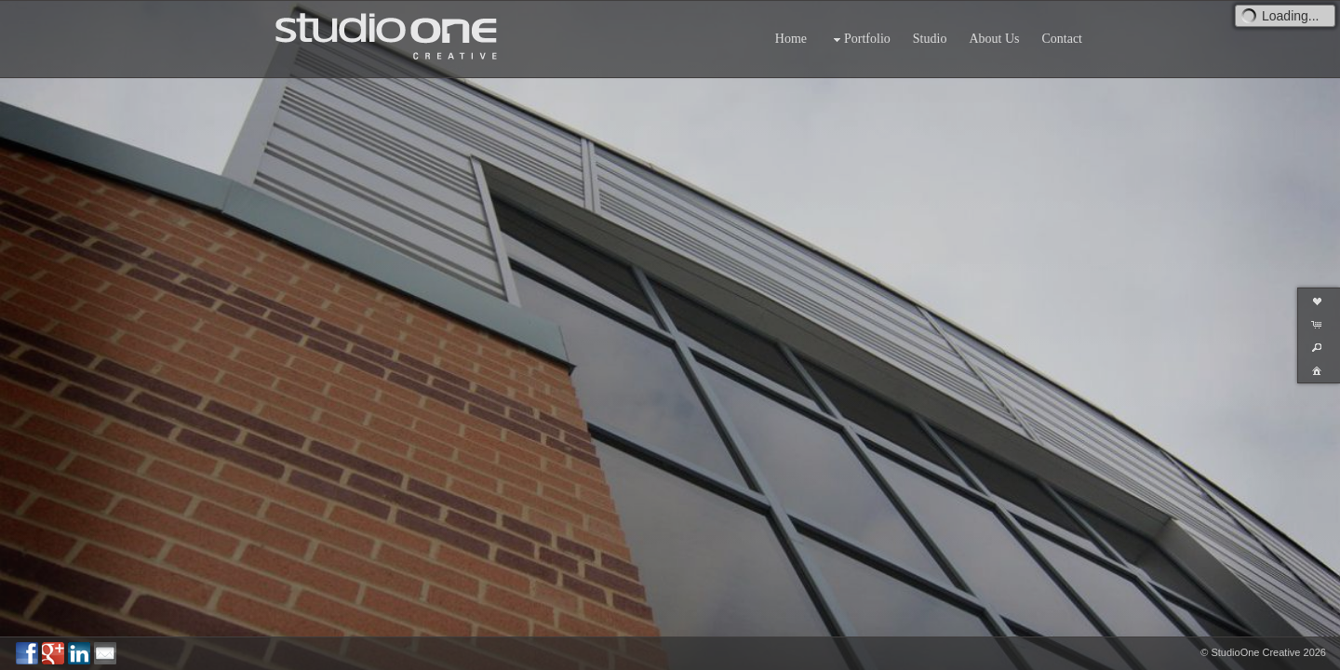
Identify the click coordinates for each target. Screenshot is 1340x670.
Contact (1061, 39)
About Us (994, 39)
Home (791, 39)
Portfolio (860, 39)
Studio (930, 39)
